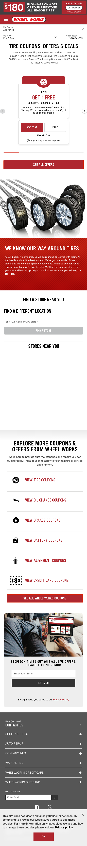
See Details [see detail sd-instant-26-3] (43, 135)
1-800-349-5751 (76, 38)
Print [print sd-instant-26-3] (55, 127)
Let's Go (43, 683)
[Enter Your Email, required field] (44, 673)
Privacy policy (64, 828)
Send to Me (32, 127)
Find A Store (43, 331)
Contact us (14, 725)
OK (43, 837)
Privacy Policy (61, 699)
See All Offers (43, 164)
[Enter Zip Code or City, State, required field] (43, 321)
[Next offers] (84, 111)
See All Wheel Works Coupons (44, 598)
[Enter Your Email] (28, 797)
